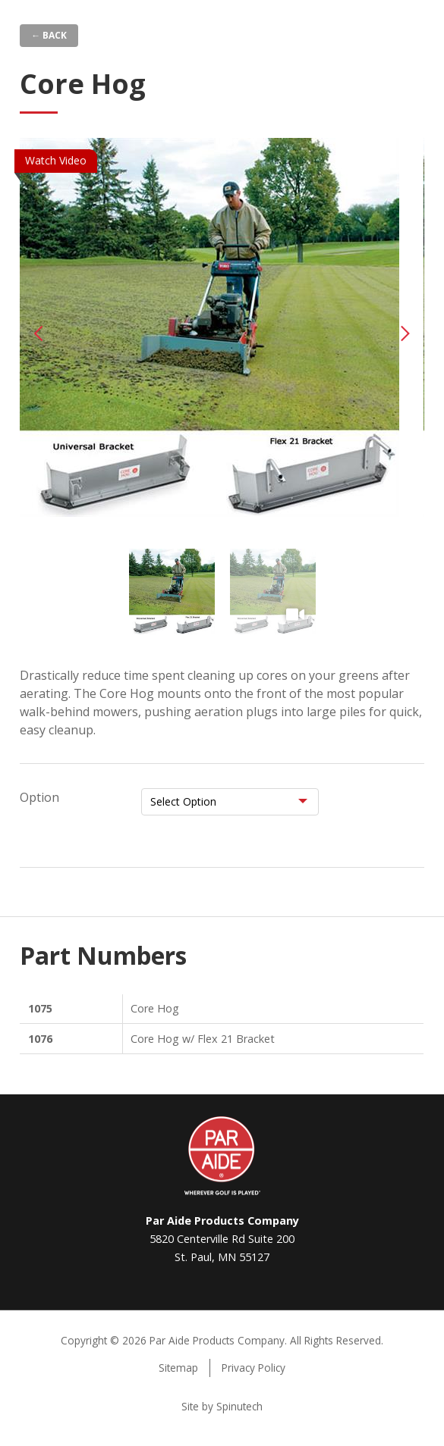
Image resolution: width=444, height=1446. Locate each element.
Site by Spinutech (222, 1406)
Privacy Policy (253, 1367)
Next (405, 333)
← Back (49, 35)
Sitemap (178, 1367)
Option (39, 797)
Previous (39, 333)
